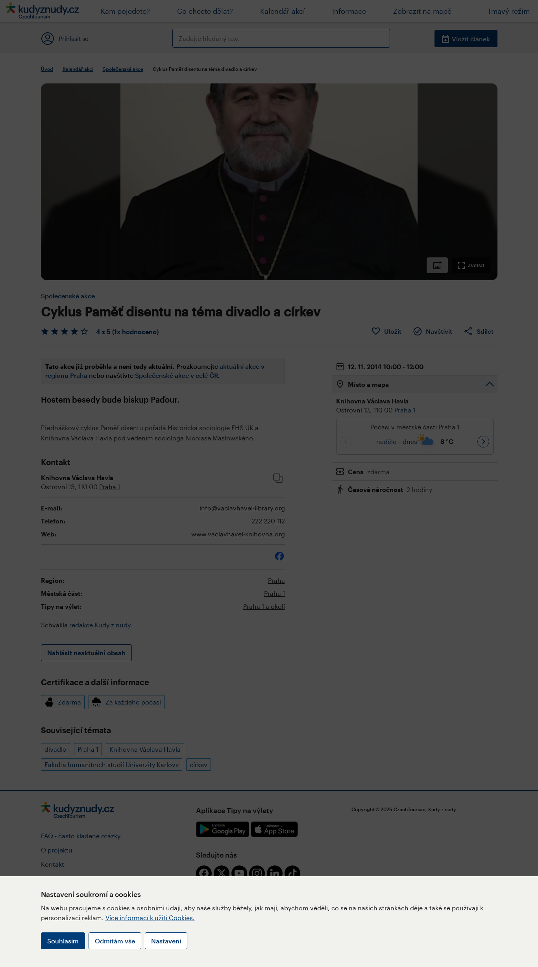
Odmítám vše (115, 941)
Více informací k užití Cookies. (150, 917)
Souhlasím (63, 941)
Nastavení (166, 941)
